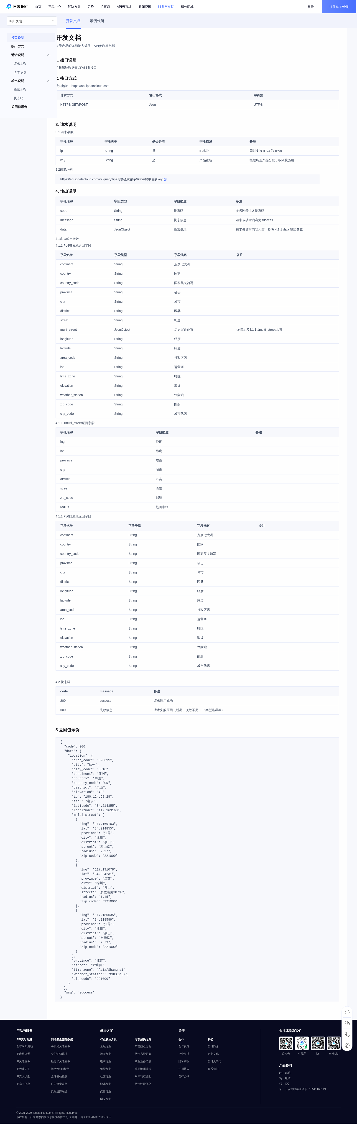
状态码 (18, 100)
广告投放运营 (145, 1047)
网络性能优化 (145, 1084)
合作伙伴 (186, 1047)
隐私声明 (186, 1062)
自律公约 (186, 1077)
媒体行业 (108, 1092)
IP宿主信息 (26, 1084)
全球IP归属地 (27, 1047)
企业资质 (186, 1054)
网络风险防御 (145, 1054)
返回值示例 (19, 108)
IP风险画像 (26, 1062)
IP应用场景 (26, 1054)
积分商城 (187, 7)
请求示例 (20, 74)
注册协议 (186, 1069)
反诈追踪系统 (62, 1092)
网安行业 (108, 1099)
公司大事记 (217, 1062)
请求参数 (20, 65)
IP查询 (106, 7)
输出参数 (20, 91)
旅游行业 (108, 1054)
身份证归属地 (62, 1054)
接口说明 (17, 39)
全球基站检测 (62, 1077)
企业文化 (215, 1054)
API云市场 (124, 7)
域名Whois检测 (63, 1069)
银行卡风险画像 (63, 1062)
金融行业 (108, 1047)
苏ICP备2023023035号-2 (99, 1119)
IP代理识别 (26, 1069)
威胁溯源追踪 (145, 1069)
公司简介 (215, 1047)
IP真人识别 (26, 1077)
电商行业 (108, 1062)
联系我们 (215, 1069)
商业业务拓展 (145, 1062)
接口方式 (17, 48)
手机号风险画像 (63, 1047)
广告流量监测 (62, 1084)
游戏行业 (108, 1084)
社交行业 (108, 1077)
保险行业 (108, 1069)
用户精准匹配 (145, 1077)
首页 (39, 7)
